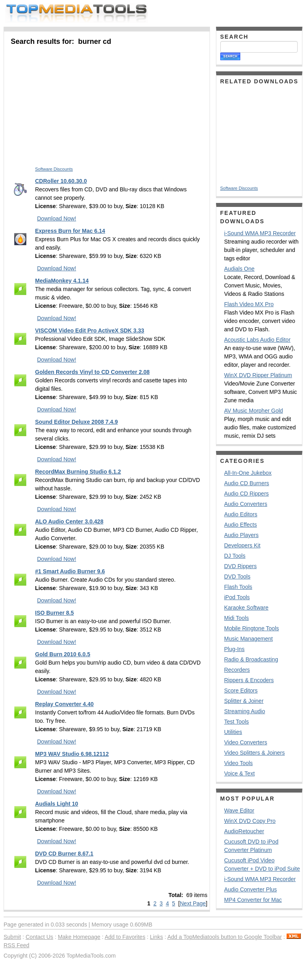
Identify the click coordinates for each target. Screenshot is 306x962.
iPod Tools (237, 597)
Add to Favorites (125, 937)
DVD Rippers (240, 566)
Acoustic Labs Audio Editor (257, 339)
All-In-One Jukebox (248, 473)
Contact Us (39, 937)
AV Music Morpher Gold (253, 410)
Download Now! (56, 218)
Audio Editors (240, 514)
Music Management (248, 638)
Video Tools (238, 763)
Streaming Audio (244, 711)
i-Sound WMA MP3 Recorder (260, 233)
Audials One (239, 269)
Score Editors (241, 690)
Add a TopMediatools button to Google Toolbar (224, 937)
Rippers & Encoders (249, 680)
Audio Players (241, 535)
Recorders (237, 670)
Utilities (233, 732)
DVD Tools (237, 576)
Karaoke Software (246, 607)
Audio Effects (240, 524)
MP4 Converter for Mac (253, 900)
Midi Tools (236, 618)
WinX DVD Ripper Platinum (258, 375)
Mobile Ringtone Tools (251, 628)
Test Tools (236, 721)
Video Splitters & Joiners (254, 753)
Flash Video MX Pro (249, 304)
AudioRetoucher (244, 831)
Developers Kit (242, 545)
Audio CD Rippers (246, 493)
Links (156, 937)
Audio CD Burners (246, 483)
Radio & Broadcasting (251, 659)
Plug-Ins (234, 649)
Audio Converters (245, 504)
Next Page (193, 903)
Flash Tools (238, 587)
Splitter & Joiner (244, 701)
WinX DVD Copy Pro (250, 821)
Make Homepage (79, 937)
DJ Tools (234, 556)
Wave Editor (239, 810)
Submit (12, 937)
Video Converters (245, 742)
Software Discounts (54, 169)
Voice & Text (239, 773)
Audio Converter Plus (250, 889)
